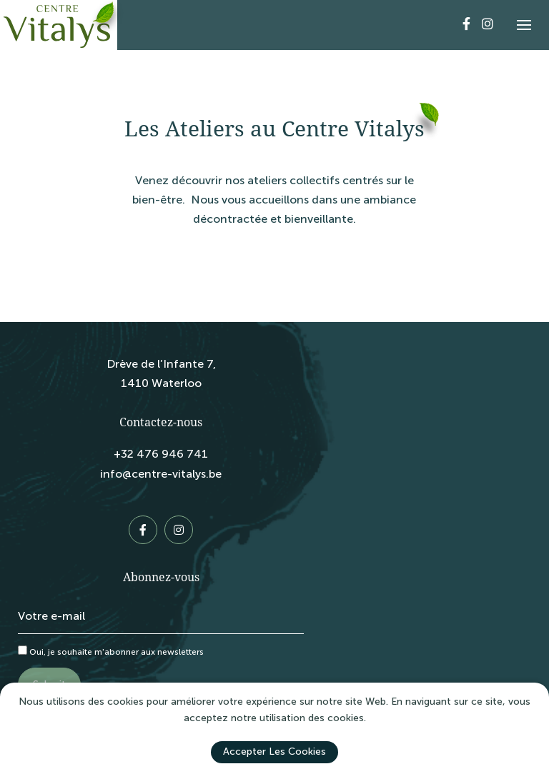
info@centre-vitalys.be (161, 474)
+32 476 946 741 (161, 454)
